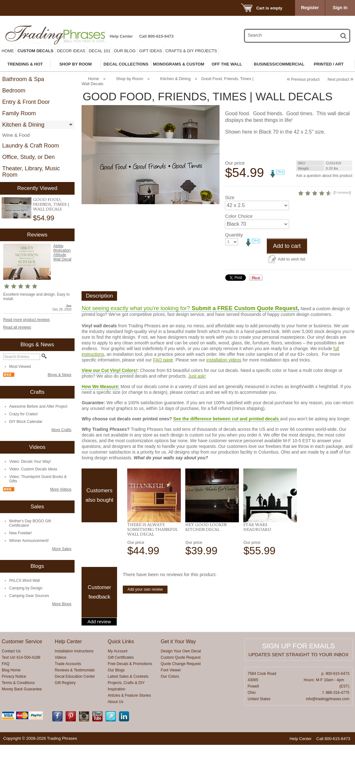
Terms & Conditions (18, 711)
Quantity (234, 263)
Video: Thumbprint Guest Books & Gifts (38, 478)
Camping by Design (26, 588)
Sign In (340, 7)
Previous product (303, 79)
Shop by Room (129, 78)
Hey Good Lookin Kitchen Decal (206, 555)
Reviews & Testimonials (75, 698)
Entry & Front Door (26, 102)
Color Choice (239, 244)
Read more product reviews (26, 319)
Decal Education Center (75, 704)
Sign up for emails (298, 674)
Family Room (19, 113)
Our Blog (125, 50)
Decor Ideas (71, 50)
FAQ (6, 692)
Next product (340, 79)
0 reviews (324, 209)
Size (229, 225)
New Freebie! (20, 533)
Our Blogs (116, 698)
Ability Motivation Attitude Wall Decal (62, 252)
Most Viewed (20, 366)
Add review (99, 649)
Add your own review (145, 617)
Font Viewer (171, 698)
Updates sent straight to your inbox (298, 682)
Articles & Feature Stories (129, 723)
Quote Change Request (181, 692)
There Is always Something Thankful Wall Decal (152, 557)
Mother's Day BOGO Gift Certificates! (30, 523)
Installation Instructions (74, 679)
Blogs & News (59, 375)
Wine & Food (16, 135)
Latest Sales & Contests (128, 704)
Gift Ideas (150, 50)
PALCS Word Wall (24, 580)
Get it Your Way (178, 669)
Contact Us (11, 679)
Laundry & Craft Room (30, 145)
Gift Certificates (121, 685)
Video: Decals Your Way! (30, 461)
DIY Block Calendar (26, 421)
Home (8, 50)
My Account (118, 679)
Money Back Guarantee (22, 717)
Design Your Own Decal (181, 679)
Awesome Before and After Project (38, 406)
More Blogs (61, 604)
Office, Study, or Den (28, 157)
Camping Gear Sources (29, 596)
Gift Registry (65, 711)
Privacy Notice (14, 704)
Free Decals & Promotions (130, 692)
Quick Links (121, 669)
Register (310, 7)
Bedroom (13, 90)
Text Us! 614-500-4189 (21, 685)
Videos (60, 685)
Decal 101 (99, 50)
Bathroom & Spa (23, 79)
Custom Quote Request (181, 685)
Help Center (121, 36)
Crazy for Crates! (23, 414)
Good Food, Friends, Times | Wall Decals (51, 204)
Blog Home (11, 698)
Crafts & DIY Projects (191, 50)
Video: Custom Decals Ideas (33, 469)
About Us (115, 730)
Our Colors (170, 704)
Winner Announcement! (29, 540)
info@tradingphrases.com (327, 727)
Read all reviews (17, 327)
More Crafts (61, 430)
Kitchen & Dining (23, 125)
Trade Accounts (68, 692)
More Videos (60, 489)
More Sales (61, 549)
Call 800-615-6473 (156, 36)
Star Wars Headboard (257, 555)
